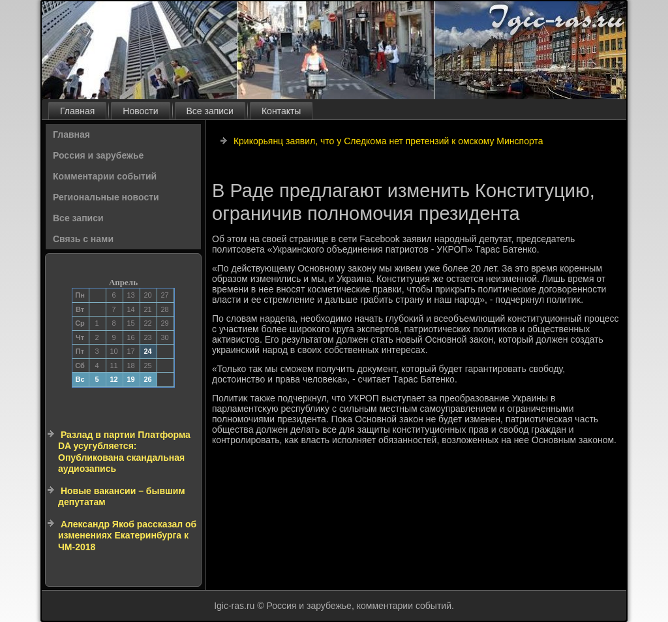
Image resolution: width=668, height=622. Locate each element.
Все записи (210, 111)
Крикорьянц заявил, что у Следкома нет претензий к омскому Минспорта (388, 141)
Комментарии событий (105, 176)
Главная (77, 111)
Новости (140, 111)
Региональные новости (106, 197)
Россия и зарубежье (98, 155)
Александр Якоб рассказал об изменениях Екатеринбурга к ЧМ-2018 (127, 535)
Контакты (281, 111)
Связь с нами (83, 239)
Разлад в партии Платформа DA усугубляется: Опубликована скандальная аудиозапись (124, 451)
